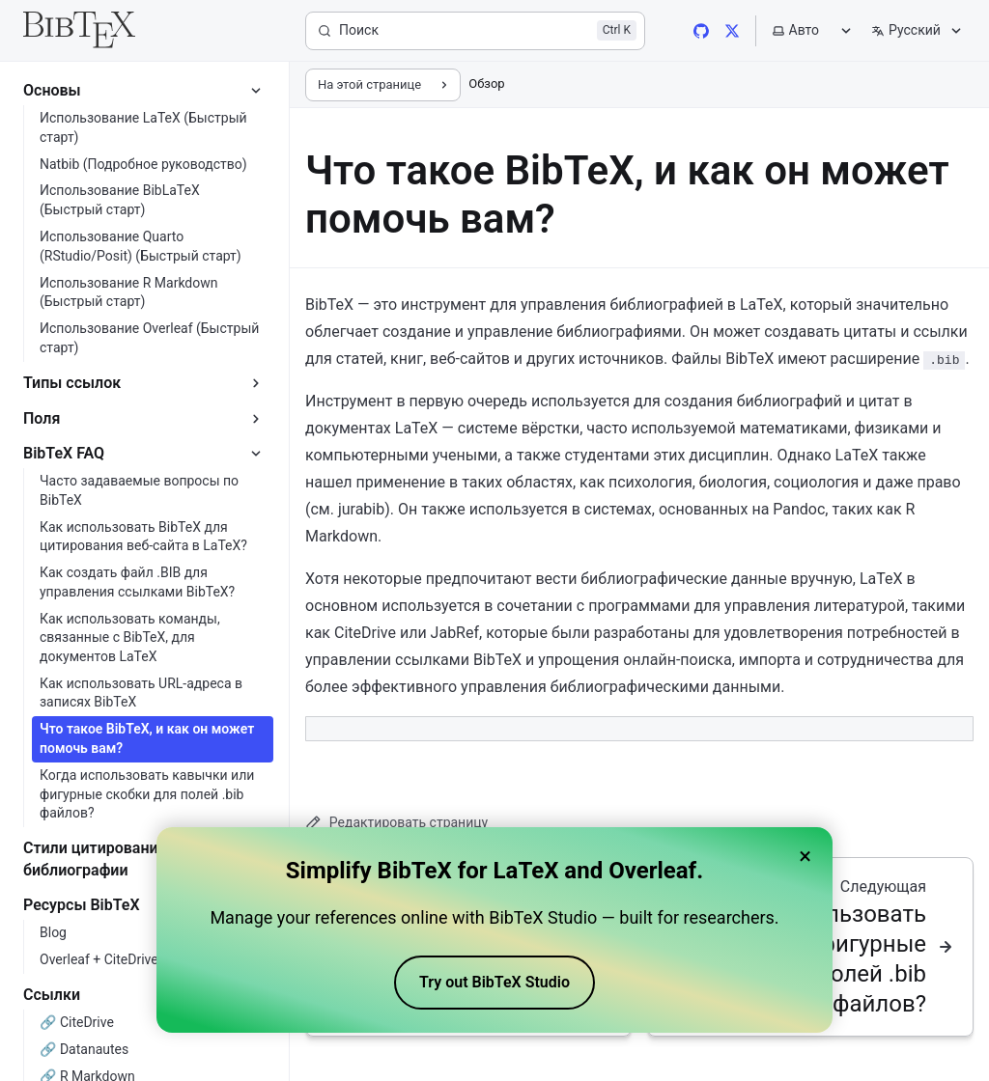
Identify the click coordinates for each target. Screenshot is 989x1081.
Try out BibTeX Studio (494, 983)
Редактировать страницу (396, 823)
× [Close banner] (805, 857)
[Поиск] (475, 31)
